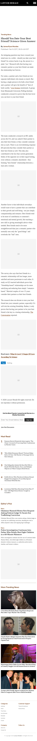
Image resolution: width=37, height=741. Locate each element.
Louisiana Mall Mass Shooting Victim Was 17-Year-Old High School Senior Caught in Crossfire (19, 490)
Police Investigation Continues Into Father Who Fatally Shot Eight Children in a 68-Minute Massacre (17, 532)
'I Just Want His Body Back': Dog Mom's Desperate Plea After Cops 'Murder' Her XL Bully (17, 611)
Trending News (6, 34)
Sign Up (29, 420)
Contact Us (3, 730)
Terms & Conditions (23, 706)
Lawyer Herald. (18, 735)
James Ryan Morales (10, 46)
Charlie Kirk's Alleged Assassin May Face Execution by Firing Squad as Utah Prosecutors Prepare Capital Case (18, 638)
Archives (3, 706)
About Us (3, 727)
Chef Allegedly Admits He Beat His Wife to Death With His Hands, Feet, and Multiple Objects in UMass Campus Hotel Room (18, 467)
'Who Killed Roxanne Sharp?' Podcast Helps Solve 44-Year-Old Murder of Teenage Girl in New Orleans (19, 455)
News (2, 508)
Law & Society (4, 713)
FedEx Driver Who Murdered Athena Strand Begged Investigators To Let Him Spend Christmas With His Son (19, 478)
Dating (9, 363)
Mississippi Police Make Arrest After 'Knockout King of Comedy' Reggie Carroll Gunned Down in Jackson (18, 665)
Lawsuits (3, 718)
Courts (2, 720)
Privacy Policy (22, 708)
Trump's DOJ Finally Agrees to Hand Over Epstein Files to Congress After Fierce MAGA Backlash (17, 691)
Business (3, 715)
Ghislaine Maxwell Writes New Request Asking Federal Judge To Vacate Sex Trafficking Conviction (17, 513)
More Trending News (10, 587)
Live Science (15, 88)
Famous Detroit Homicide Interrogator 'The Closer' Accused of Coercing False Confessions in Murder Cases (19, 443)
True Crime (3, 711)
